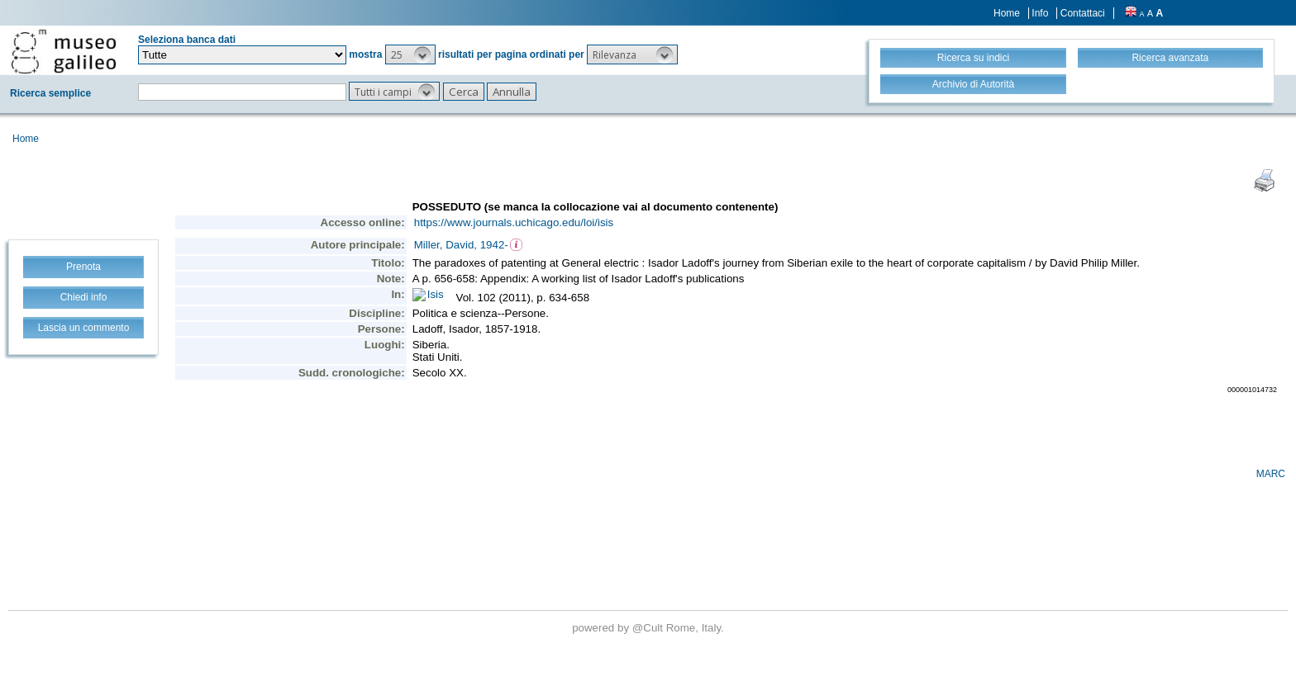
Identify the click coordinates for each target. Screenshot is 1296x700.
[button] (410, 54)
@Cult (649, 628)
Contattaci (1082, 13)
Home (1006, 13)
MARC (1270, 474)
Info (1040, 13)
